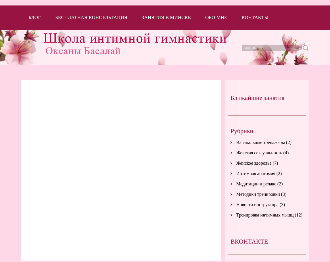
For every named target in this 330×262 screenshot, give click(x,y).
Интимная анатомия (255, 173)
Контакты (254, 17)
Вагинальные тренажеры (260, 142)
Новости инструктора (257, 204)
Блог (34, 17)
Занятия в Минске (166, 17)
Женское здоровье (254, 163)
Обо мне (216, 17)
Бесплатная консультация (91, 17)
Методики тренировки (258, 194)
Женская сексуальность (259, 152)
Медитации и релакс (256, 183)
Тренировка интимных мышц (264, 214)
